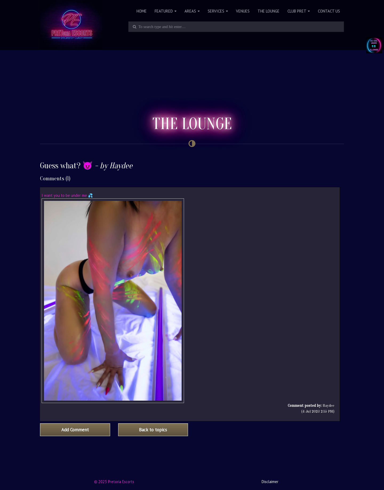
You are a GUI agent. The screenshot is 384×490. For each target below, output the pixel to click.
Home (142, 11)
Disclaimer (270, 481)
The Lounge (268, 11)
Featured (166, 11)
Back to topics (153, 430)
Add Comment (75, 430)
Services (218, 11)
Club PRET (298, 11)
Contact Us (329, 11)
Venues (243, 11)
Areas (192, 11)
